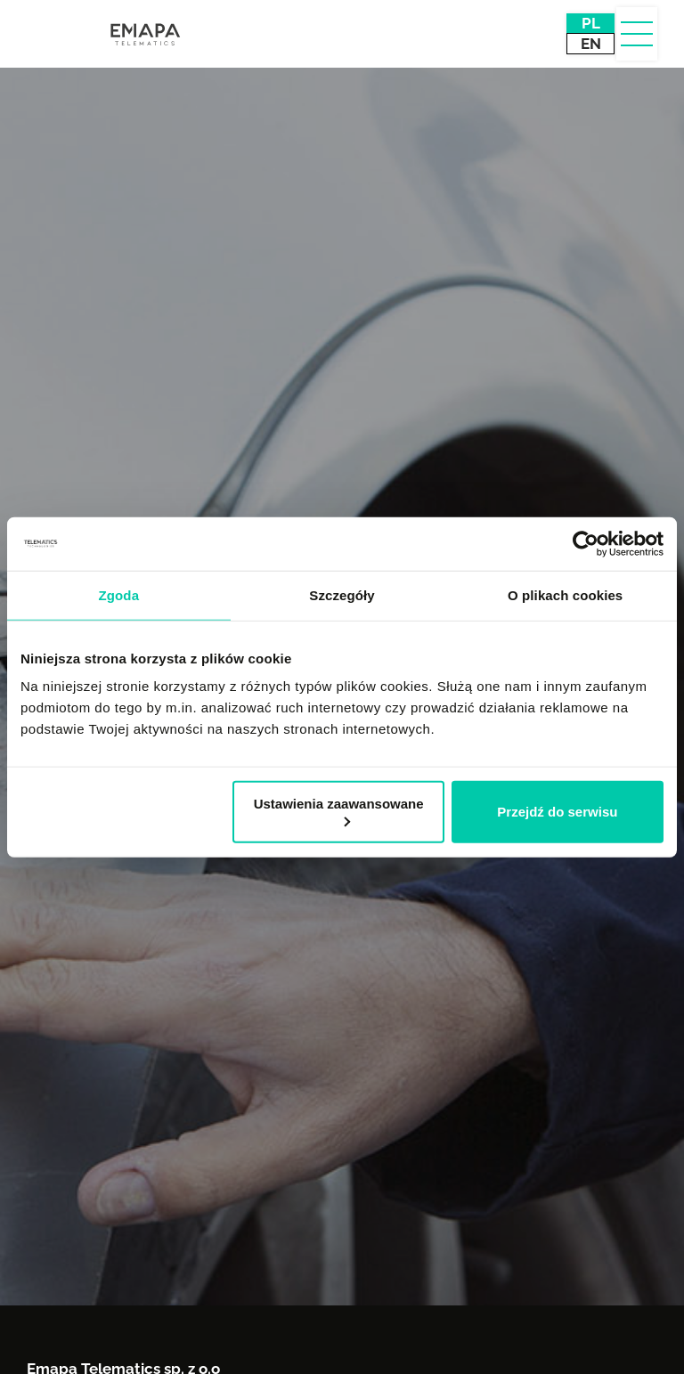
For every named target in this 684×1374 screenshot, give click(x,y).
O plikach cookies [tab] (565, 594)
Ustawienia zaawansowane (339, 811)
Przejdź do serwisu (557, 811)
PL (591, 23)
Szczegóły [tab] (341, 594)
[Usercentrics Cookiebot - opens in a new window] (586, 543)
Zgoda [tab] (119, 594)
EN (591, 44)
